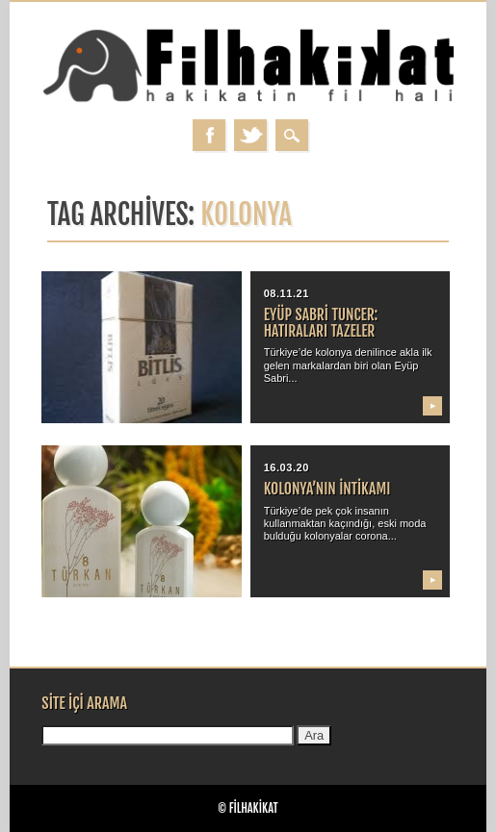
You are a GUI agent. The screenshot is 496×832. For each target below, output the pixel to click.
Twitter (250, 135)
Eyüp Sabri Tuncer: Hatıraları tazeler (321, 322)
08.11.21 (286, 293)
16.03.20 (286, 467)
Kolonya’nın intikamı (327, 488)
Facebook (209, 135)
